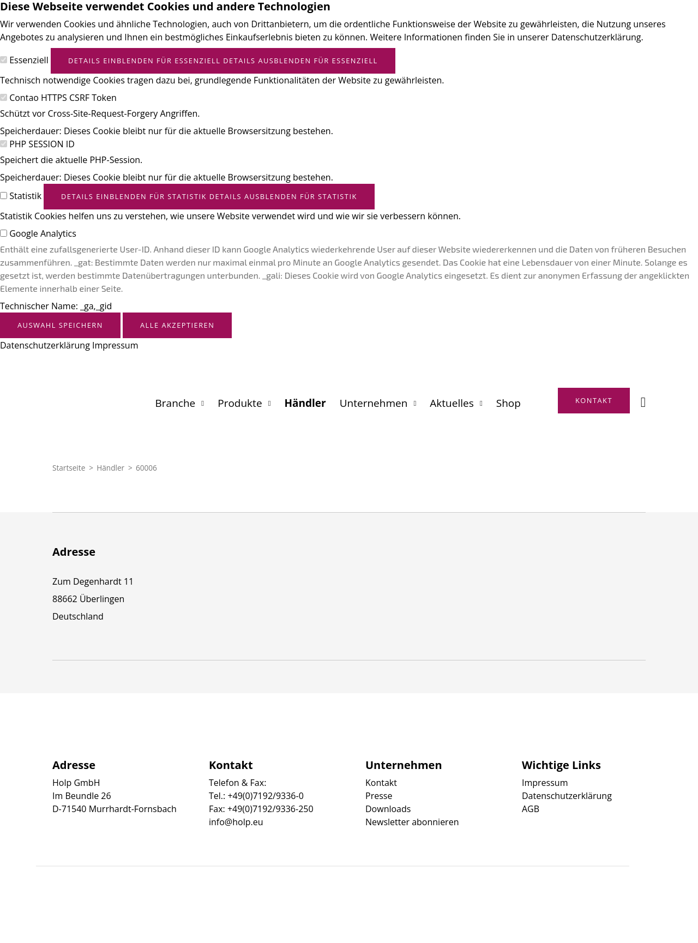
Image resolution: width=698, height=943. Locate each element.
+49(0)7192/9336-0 (265, 796)
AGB (530, 809)
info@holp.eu (236, 822)
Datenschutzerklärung (45, 345)
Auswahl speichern (60, 325)
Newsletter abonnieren (412, 822)
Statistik (25, 196)
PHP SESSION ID (42, 144)
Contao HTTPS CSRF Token (63, 98)
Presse (378, 796)
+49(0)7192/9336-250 (270, 809)
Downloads (388, 809)
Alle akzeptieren (177, 325)
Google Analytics (42, 233)
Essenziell (29, 60)
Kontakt (381, 783)
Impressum (115, 345)
